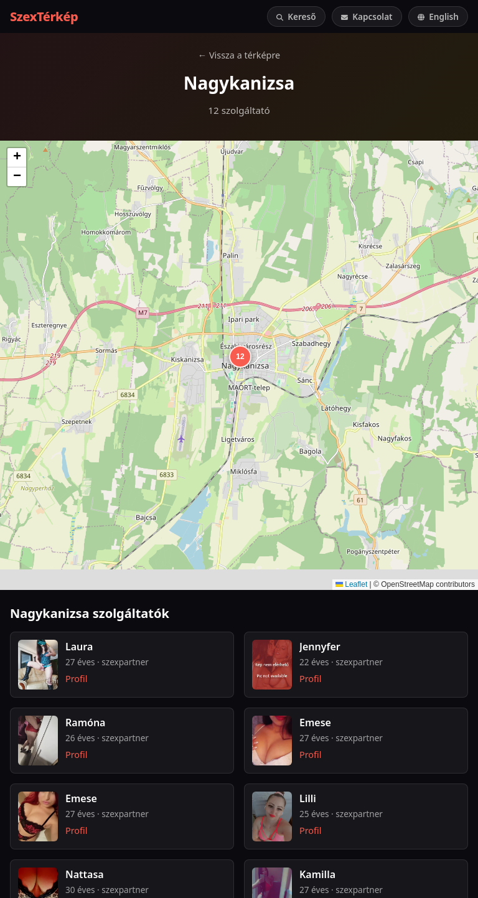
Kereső (296, 16)
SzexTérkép (44, 16)
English (438, 16)
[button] (239, 355)
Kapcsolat (367, 16)
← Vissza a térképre (239, 55)
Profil (76, 679)
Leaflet (351, 584)
